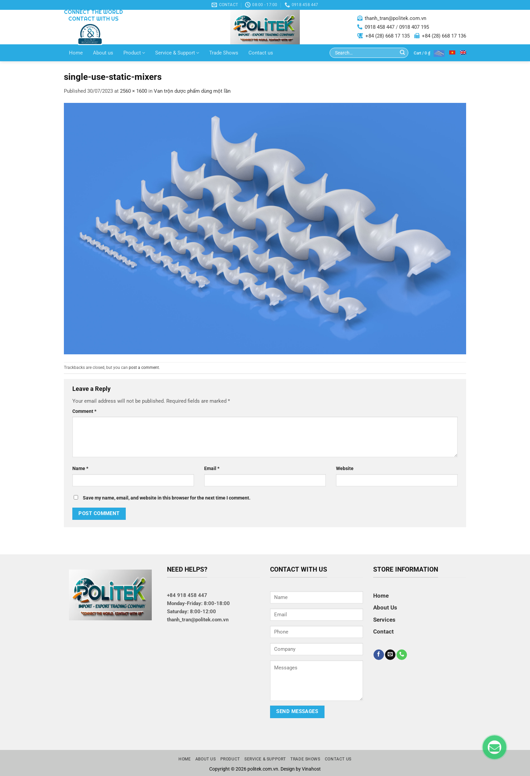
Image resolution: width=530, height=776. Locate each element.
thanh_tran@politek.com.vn (395, 18)
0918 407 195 (414, 27)
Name (80, 468)
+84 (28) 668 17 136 (444, 36)
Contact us (260, 53)
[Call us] (401, 654)
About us (103, 53)
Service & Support (177, 53)
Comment (84, 411)
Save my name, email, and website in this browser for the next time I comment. (166, 498)
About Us (385, 607)
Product (134, 53)
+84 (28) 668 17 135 (387, 36)
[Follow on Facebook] (379, 654)
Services (384, 619)
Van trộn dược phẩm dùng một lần (192, 91)
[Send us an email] (390, 654)
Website (345, 468)
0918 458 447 (379, 27)
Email (211, 468)
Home (76, 53)
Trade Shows (223, 53)
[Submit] (402, 53)
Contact (383, 631)
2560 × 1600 (133, 91)
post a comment (144, 367)
